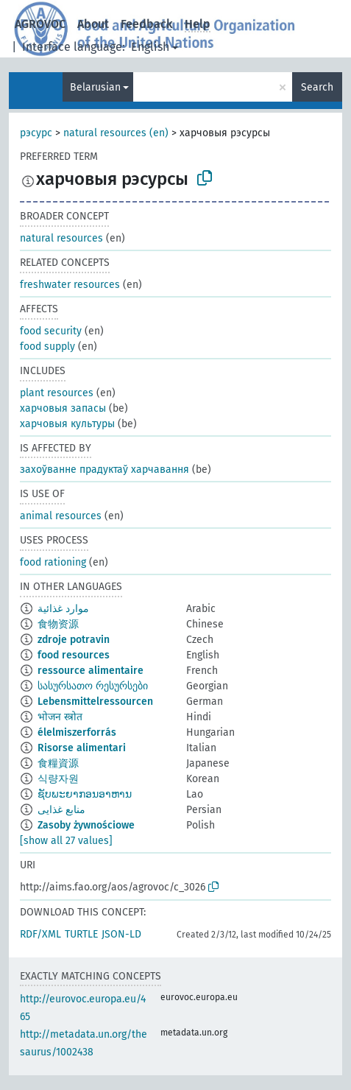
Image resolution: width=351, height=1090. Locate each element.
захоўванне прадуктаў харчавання (104, 469)
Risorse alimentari (82, 748)
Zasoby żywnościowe (86, 825)
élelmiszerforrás (77, 732)
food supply (47, 346)
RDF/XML (40, 934)
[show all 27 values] (66, 840)
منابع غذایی (61, 810)
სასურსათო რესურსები (93, 686)
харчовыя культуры (67, 424)
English (150, 47)
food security (51, 331)
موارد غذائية (63, 608)
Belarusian (95, 87)
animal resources (61, 516)
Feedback (147, 24)
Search (317, 87)
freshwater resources (70, 284)
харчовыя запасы (63, 408)
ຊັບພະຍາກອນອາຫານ (85, 794)
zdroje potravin (74, 639)
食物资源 (58, 624)
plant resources (56, 393)
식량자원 (58, 779)
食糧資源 (58, 763)
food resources (74, 655)
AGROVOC (40, 24)
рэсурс (36, 133)
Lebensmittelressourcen (95, 701)
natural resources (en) (116, 133)
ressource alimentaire (90, 670)
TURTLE (81, 934)
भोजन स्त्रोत (60, 717)
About (93, 24)
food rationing (53, 562)
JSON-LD (121, 934)
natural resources (61, 238)
